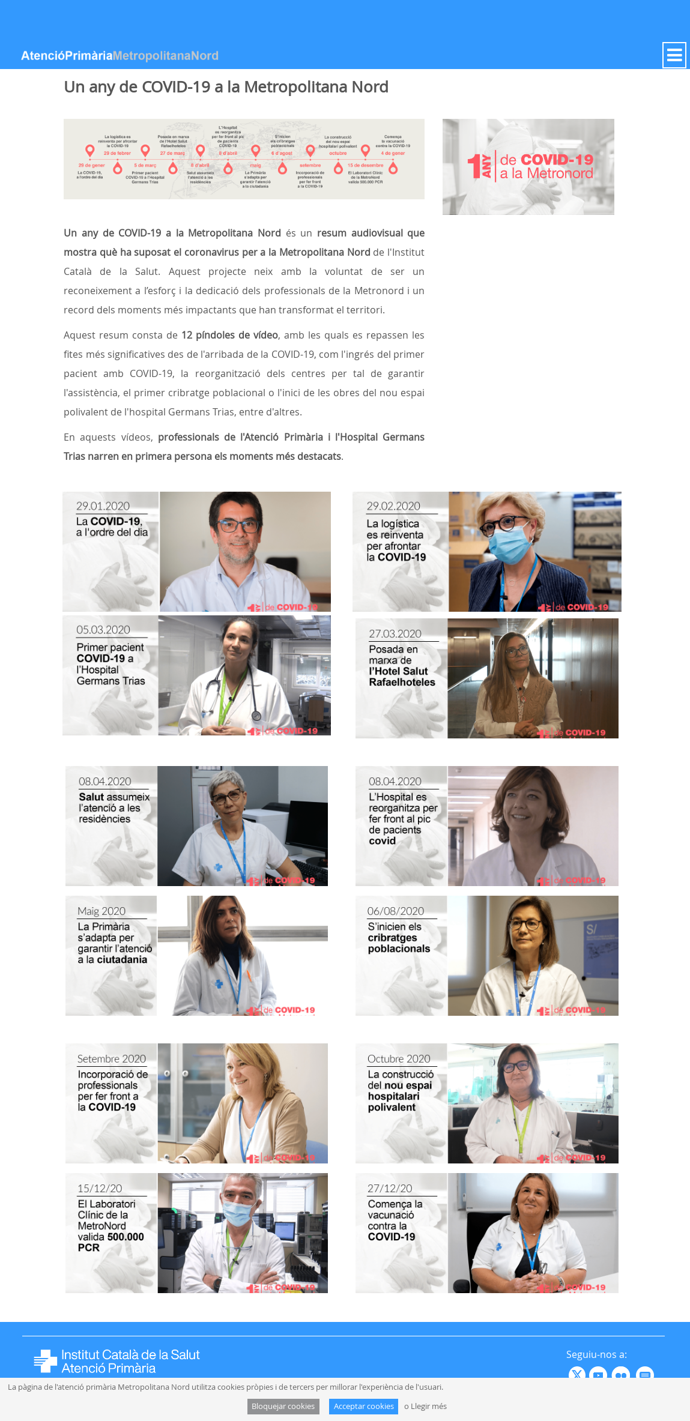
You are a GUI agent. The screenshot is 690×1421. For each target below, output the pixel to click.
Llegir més (429, 1406)
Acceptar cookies (364, 1406)
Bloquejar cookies (283, 1406)
